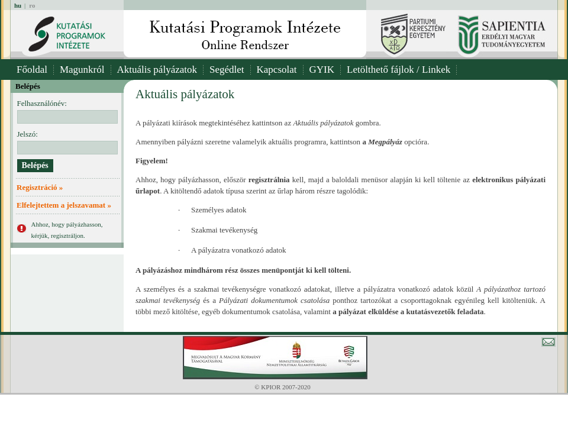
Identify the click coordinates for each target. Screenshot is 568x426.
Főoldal (32, 69)
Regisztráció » (40, 187)
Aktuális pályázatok (157, 69)
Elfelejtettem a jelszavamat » (64, 205)
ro (32, 5)
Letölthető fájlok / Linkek (398, 69)
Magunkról (82, 69)
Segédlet (226, 69)
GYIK (322, 69)
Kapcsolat (277, 69)
